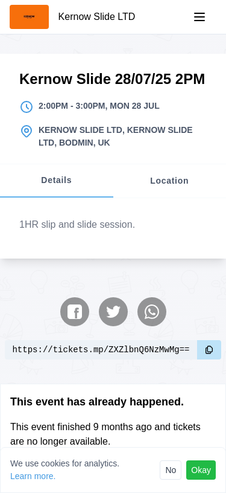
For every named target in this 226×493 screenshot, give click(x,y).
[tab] (56, 181)
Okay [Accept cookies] (201, 470)
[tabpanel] (113, 228)
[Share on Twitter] (113, 311)
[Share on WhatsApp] (151, 311)
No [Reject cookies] (170, 470)
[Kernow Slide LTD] (72, 17)
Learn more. (32, 476)
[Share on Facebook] (74, 311)
